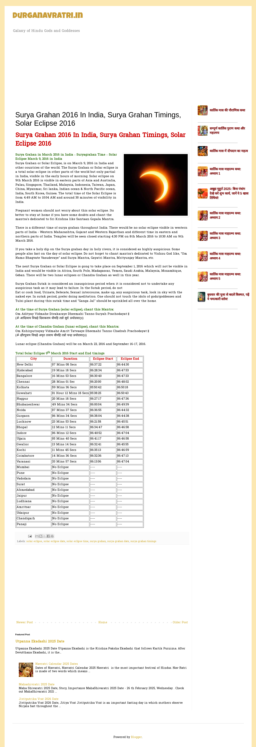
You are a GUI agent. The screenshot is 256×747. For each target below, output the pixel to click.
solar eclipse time (77, 541)
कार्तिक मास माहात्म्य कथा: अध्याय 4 (225, 256)
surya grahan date (118, 541)
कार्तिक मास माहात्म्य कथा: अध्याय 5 (225, 276)
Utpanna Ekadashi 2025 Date (39, 641)
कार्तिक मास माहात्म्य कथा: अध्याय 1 (225, 171)
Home (102, 623)
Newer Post (24, 623)
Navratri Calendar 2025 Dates (56, 664)
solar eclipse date (54, 541)
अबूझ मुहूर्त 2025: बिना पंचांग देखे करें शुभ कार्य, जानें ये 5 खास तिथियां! (229, 193)
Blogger (136, 737)
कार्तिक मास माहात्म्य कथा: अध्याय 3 (225, 236)
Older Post (180, 623)
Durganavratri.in (48, 16)
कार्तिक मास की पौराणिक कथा (227, 110)
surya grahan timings (143, 541)
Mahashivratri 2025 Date (37, 685)
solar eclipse (34, 541)
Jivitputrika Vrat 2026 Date (39, 699)
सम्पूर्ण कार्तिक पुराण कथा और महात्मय (227, 130)
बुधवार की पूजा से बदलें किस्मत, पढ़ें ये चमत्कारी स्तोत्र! (228, 297)
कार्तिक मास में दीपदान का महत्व (229, 151)
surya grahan (98, 541)
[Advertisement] (128, 68)
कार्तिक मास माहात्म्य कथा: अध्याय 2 (225, 215)
